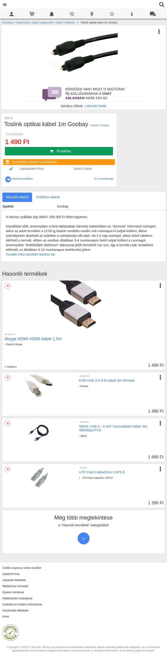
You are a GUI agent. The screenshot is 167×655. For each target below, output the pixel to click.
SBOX (83, 436)
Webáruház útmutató (15, 586)
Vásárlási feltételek (14, 580)
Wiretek (84, 386)
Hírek (5, 616)
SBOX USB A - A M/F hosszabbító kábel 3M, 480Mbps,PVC (113, 428)
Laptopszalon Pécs (32, 168)
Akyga (18, 344)
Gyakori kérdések (13, 592)
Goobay (104, 125)
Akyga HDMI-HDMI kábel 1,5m (33, 339)
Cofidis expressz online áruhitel (21, 568)
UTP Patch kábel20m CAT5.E (102, 472)
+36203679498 (95, 106)
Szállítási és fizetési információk (22, 604)
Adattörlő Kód (10, 574)
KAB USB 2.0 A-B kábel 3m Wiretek (106, 380)
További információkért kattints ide (30, 254)
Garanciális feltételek (15, 610)
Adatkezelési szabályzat (17, 598)
